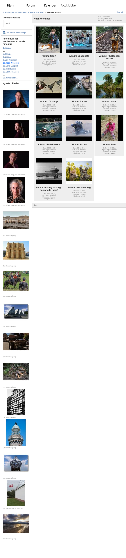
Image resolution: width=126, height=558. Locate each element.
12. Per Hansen (9, 69)
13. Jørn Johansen (11, 72)
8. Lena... (7, 57)
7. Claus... (7, 54)
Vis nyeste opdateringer (16, 33)
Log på (120, 12)
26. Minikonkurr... (10, 78)
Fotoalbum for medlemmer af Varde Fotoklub (23, 12)
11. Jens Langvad (10, 66)
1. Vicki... (7, 48)
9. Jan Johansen (10, 60)
